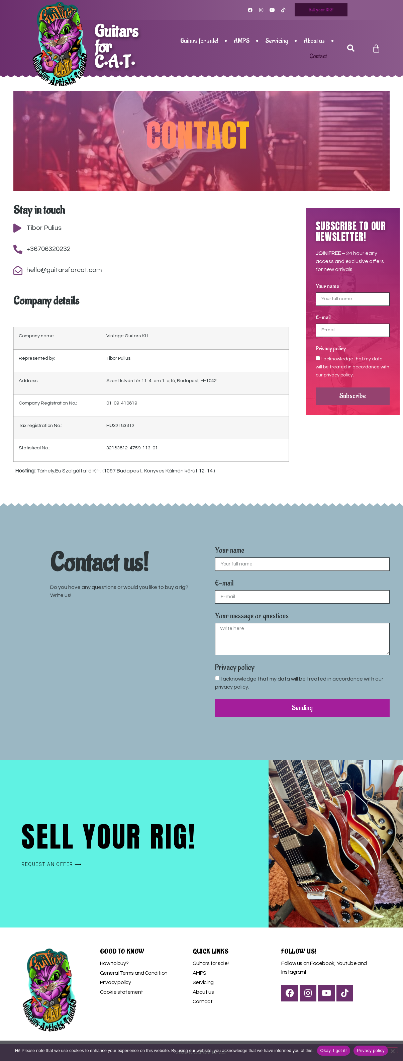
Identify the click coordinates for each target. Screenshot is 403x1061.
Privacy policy (331, 349)
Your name (327, 286)
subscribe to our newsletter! (351, 231)
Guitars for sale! (199, 41)
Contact (318, 56)
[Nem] (392, 1050)
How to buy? (114, 963)
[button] (351, 48)
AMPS (241, 41)
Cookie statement (121, 992)
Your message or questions (252, 616)
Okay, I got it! (333, 1050)
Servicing (276, 41)
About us (314, 41)
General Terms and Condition (134, 973)
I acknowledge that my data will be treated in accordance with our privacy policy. (352, 366)
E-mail (323, 318)
